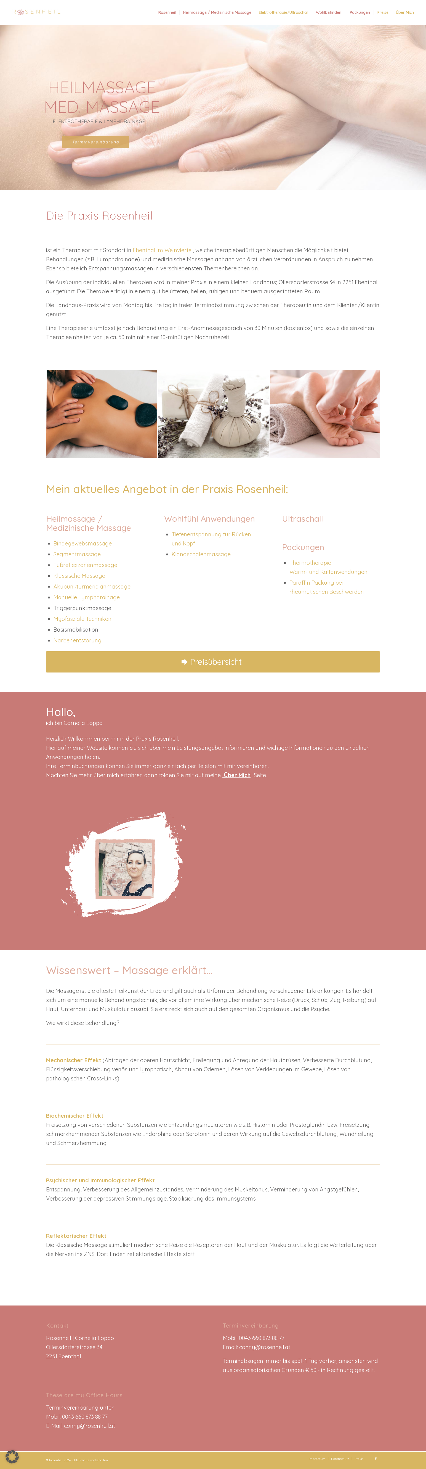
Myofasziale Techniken (82, 618)
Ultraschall (302, 518)
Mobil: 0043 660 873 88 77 (77, 1416)
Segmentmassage (77, 554)
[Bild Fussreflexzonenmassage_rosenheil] (325, 414)
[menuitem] (167, 12)
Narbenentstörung (78, 640)
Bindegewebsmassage (83, 543)
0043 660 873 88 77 (261, 1338)
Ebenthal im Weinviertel (163, 250)
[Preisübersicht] (213, 661)
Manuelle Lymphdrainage (87, 597)
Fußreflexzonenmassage (85, 564)
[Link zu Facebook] (376, 1458)
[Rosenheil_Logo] (36, 12)
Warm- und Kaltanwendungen (328, 571)
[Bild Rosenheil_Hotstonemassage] (102, 414)
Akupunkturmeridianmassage (92, 586)
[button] (12, 1457)
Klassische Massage (79, 575)
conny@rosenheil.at (264, 1347)
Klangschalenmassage (201, 554)
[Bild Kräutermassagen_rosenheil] (214, 414)
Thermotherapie (310, 562)
